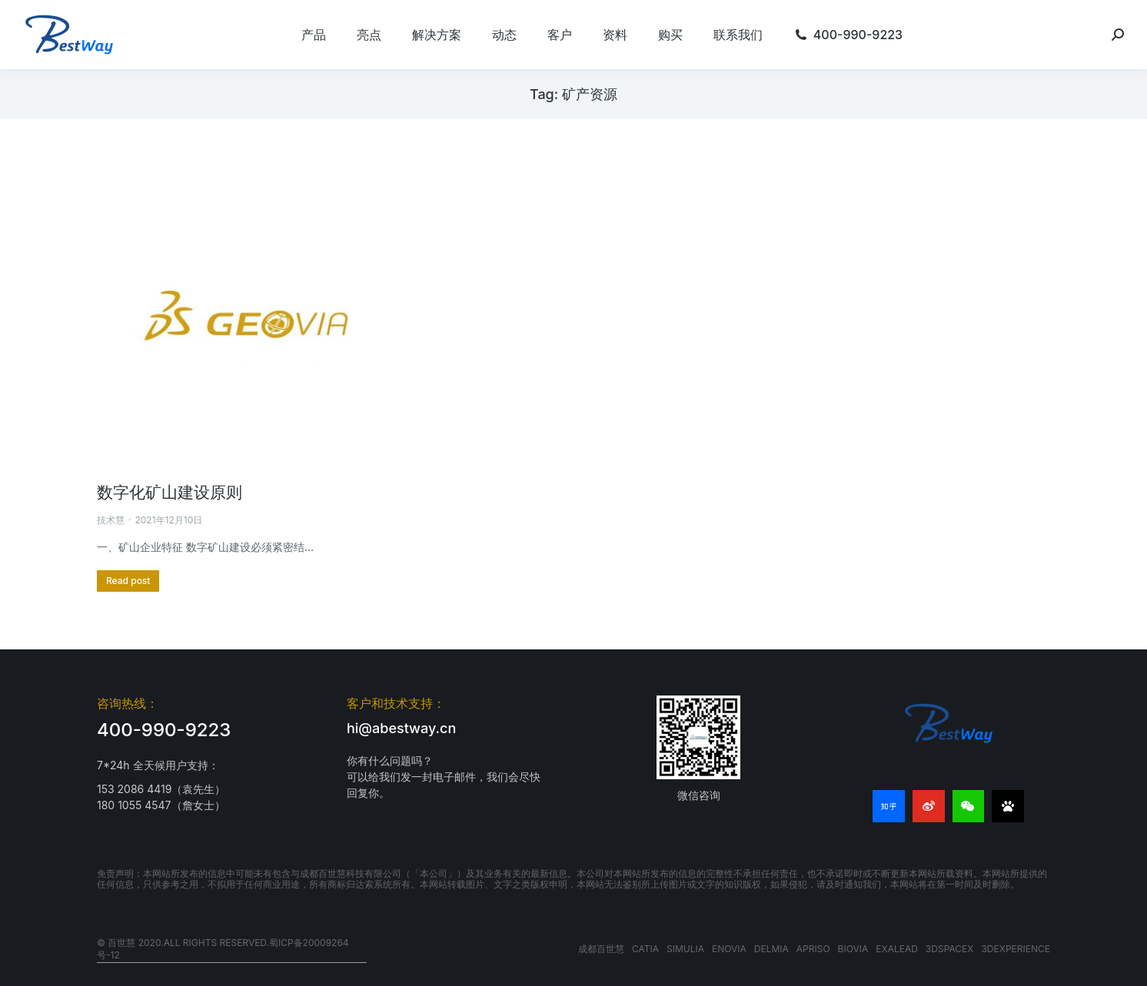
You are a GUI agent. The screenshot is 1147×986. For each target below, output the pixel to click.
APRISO (813, 948)
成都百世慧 (601, 948)
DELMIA (771, 948)
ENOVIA (729, 948)
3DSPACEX (950, 948)
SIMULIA (685, 948)
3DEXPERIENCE (1015, 948)
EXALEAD (897, 948)
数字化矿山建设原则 (169, 492)
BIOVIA (853, 948)
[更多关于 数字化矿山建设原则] (128, 581)
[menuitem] (313, 34)
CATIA (645, 948)
